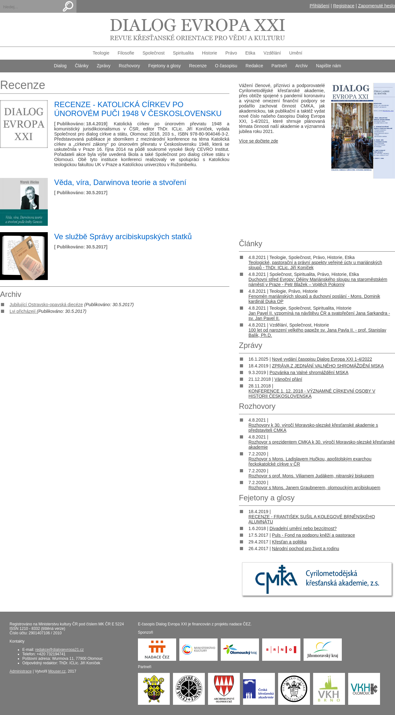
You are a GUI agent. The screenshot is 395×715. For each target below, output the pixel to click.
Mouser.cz (57, 671)
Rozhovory (129, 65)
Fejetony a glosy (164, 65)
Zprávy (104, 65)
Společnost (153, 52)
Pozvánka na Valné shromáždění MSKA (308, 372)
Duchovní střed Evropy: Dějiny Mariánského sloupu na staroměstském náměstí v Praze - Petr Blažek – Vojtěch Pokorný (317, 282)
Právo (231, 52)
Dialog (60, 65)
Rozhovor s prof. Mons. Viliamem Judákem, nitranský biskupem (311, 475)
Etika (250, 52)
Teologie (101, 52)
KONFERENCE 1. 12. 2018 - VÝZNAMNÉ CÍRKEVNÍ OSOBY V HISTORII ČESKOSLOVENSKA (311, 393)
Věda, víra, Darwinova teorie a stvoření (120, 182)
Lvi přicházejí (23, 311)
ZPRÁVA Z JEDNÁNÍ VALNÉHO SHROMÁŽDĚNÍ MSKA (328, 365)
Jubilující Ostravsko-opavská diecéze (46, 304)
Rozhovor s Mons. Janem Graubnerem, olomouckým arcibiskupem (314, 487)
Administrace (21, 671)
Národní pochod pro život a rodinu (305, 548)
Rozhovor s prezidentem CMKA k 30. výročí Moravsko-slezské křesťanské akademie (321, 444)
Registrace (344, 5)
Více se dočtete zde (258, 141)
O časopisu (226, 65)
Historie (209, 52)
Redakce (254, 65)
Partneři (279, 65)
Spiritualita (183, 52)
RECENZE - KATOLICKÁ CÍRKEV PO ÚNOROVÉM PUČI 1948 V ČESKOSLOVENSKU (138, 109)
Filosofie (126, 52)
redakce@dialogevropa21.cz (59, 649)
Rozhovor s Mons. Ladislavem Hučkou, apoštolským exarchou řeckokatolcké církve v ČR (309, 461)
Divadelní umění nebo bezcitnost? (303, 528)
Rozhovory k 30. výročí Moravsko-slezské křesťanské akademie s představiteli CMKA (313, 428)
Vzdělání (272, 52)
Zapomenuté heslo (376, 5)
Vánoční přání (288, 379)
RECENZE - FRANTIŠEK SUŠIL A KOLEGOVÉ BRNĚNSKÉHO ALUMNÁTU (311, 519)
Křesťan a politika (289, 541)
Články (82, 65)
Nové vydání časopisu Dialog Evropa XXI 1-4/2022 (322, 359)
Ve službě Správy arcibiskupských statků (123, 236)
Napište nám (328, 65)
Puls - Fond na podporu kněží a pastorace (313, 535)
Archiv (301, 65)
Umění (295, 52)
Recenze (198, 65)
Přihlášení (319, 5)
